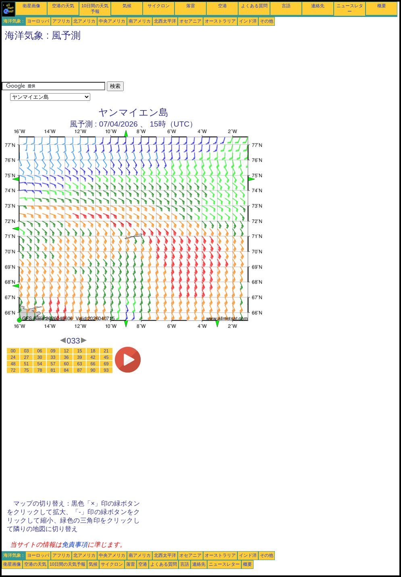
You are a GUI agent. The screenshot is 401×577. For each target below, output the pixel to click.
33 (53, 357)
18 (93, 350)
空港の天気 (63, 5)
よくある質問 (254, 5)
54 (39, 363)
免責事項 (74, 544)
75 (26, 370)
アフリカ (61, 21)
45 (106, 357)
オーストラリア (220, 21)
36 (66, 357)
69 (106, 363)
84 (66, 370)
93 (106, 370)
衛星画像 (31, 5)
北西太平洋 (165, 21)
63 (79, 363)
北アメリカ (84, 21)
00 (13, 350)
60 (66, 363)
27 (26, 357)
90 (93, 370)
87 (79, 370)
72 (13, 370)
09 (53, 350)
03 (26, 350)
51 (26, 363)
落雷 (190, 5)
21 (106, 350)
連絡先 (317, 5)
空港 (222, 5)
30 (39, 357)
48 (13, 363)
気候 (127, 5)
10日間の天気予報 (67, 564)
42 (93, 357)
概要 (381, 5)
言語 (286, 5)
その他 (266, 21)
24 (13, 357)
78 (39, 370)
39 (79, 357)
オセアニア (190, 21)
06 (39, 350)
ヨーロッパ (38, 21)
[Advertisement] (148, 63)
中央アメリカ (112, 21)
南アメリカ (140, 21)
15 (79, 350)
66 (93, 363)
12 (66, 350)
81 (53, 370)
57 (53, 363)
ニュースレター (224, 564)
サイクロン (159, 5)
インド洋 (248, 21)
